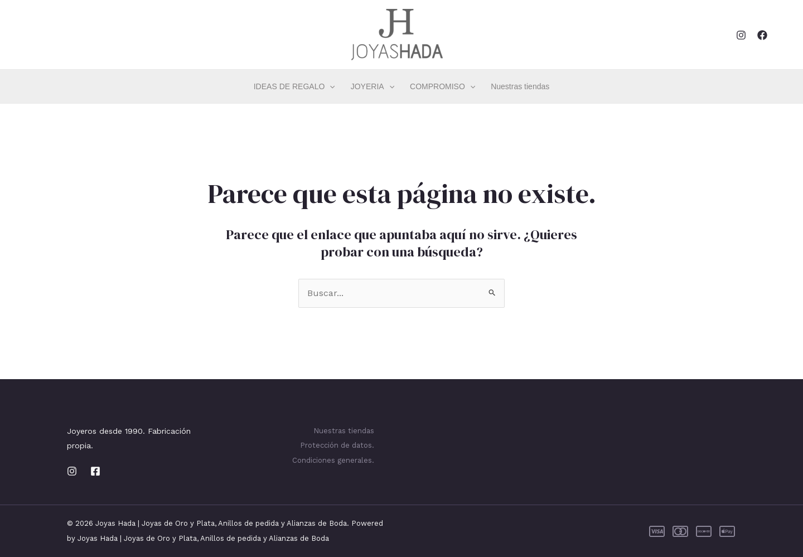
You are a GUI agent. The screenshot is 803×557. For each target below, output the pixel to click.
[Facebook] (762, 35)
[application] (330, 86)
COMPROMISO (442, 86)
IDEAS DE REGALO (294, 86)
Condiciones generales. (333, 460)
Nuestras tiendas (520, 86)
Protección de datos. (337, 445)
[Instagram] (741, 35)
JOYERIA (372, 86)
